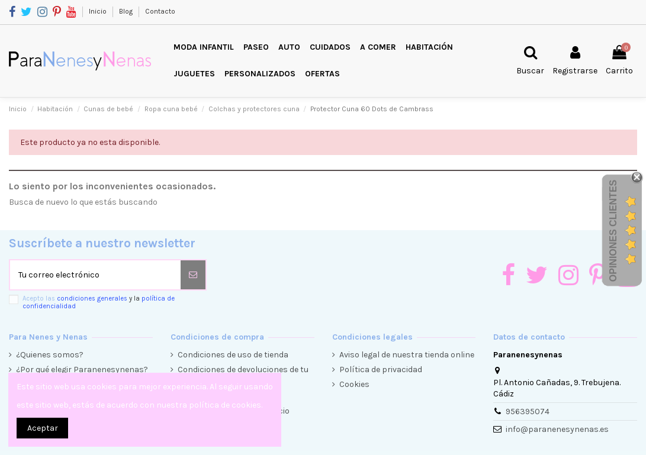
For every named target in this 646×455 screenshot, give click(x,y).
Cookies (354, 384)
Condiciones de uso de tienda (233, 355)
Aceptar (42, 428)
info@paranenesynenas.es (557, 429)
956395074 (527, 411)
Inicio (98, 11)
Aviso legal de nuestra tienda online (406, 355)
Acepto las (99, 302)
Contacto (160, 11)
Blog (126, 11)
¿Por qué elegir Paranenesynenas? (82, 369)
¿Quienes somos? (49, 355)
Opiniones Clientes (613, 231)
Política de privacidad (380, 369)
